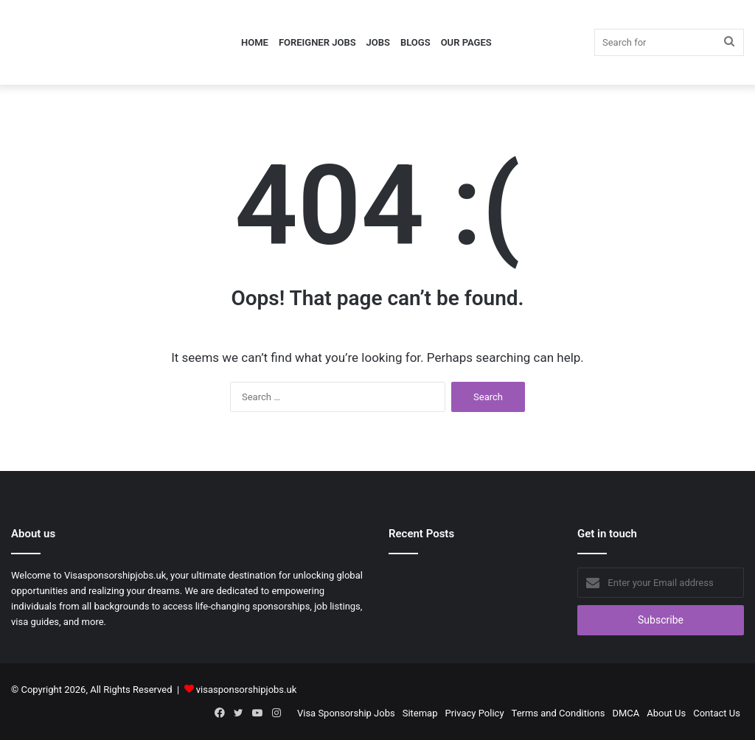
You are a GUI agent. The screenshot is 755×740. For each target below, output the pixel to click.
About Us (666, 713)
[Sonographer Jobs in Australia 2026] (472, 616)
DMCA (625, 713)
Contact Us (716, 713)
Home (254, 42)
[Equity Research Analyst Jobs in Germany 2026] (472, 582)
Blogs (415, 42)
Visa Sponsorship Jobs (346, 713)
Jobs (378, 42)
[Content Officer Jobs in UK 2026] (414, 582)
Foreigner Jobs (317, 42)
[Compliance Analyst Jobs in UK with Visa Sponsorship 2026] (414, 616)
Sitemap (420, 713)
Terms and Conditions (558, 713)
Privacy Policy (474, 713)
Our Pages (466, 42)
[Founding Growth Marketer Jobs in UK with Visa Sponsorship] (529, 582)
